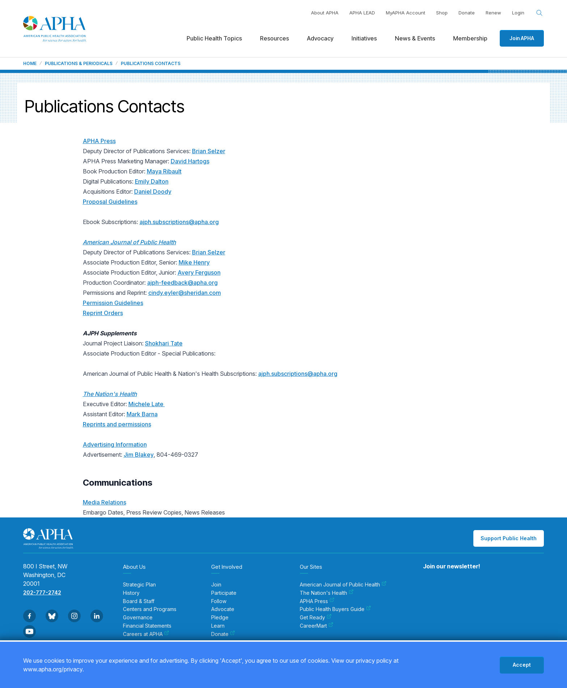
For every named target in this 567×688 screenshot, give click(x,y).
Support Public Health (509, 538)
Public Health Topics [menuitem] (214, 38)
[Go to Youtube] (29, 631)
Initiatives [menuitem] (364, 38)
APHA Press (99, 141)
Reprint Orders (103, 313)
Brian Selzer (208, 151)
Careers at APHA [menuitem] (146, 634)
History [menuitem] (131, 593)
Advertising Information (115, 444)
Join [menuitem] (216, 585)
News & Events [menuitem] (415, 38)
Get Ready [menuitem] (316, 617)
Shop (442, 13)
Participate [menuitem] (223, 593)
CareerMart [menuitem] (316, 626)
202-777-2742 (42, 592)
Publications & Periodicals (78, 63)
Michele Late (146, 404)
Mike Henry (194, 262)
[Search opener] (539, 13)
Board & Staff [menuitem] (138, 601)
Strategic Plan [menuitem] (139, 585)
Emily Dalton (152, 181)
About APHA (324, 13)
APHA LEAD (362, 13)
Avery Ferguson (199, 272)
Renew (493, 13)
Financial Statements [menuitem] (147, 626)
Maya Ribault (164, 171)
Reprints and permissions (117, 424)
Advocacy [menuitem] (320, 38)
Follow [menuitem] (218, 601)
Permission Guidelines (113, 302)
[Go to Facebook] (29, 616)
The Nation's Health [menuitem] (327, 593)
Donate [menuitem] (223, 634)
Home (30, 63)
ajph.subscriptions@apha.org (179, 221)
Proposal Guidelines (110, 201)
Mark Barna (142, 414)
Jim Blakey (139, 454)
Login (518, 13)
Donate (467, 13)
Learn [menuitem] (218, 626)
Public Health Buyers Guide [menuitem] (335, 609)
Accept (522, 665)
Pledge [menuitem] (220, 617)
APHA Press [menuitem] (317, 601)
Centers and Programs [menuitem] (149, 609)
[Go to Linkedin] (96, 616)
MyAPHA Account (405, 13)
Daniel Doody (152, 191)
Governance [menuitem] (138, 617)
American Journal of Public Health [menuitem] (343, 585)
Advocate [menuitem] (222, 609)
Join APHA (522, 38)
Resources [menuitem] (274, 38)
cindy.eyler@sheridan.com (184, 292)
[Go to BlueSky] (52, 616)
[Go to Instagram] (74, 616)
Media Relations (104, 502)
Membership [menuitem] (470, 38)
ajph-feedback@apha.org (182, 282)
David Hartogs (190, 161)
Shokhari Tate (164, 343)
